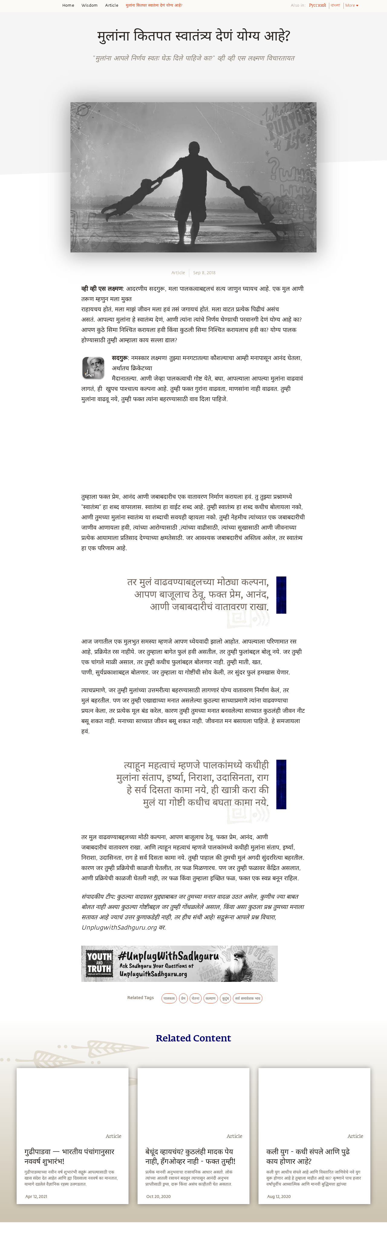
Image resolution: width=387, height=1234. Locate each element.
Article (111, 5)
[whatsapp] (13, 413)
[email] (11, 469)
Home (68, 5)
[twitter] (11, 441)
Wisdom (90, 5)
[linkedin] (11, 455)
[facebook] (11, 427)
